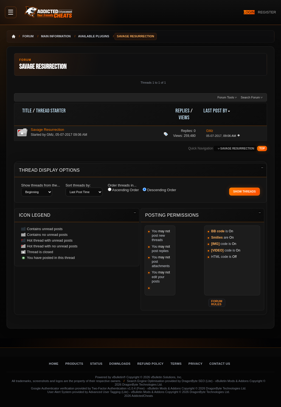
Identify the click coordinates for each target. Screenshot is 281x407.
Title (27, 111)
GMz (50, 135)
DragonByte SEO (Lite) (197, 381)
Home (53, 363)
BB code (218, 231)
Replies (182, 111)
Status (96, 363)
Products (74, 363)
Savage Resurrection (47, 130)
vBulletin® (119, 377)
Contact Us (219, 363)
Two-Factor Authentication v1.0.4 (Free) (118, 388)
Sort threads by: (78, 185)
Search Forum (250, 97)
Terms (176, 363)
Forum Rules (216, 302)
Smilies (217, 237)
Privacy (196, 363)
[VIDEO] (217, 250)
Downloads (119, 363)
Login (240, 12)
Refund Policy (150, 363)
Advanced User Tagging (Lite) (108, 392)
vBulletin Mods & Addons (232, 381)
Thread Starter (51, 111)
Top (262, 148)
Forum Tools (226, 97)
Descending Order (159, 190)
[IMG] (215, 244)
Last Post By (217, 111)
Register (264, 12)
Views (184, 117)
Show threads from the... (40, 185)
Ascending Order (123, 190)
